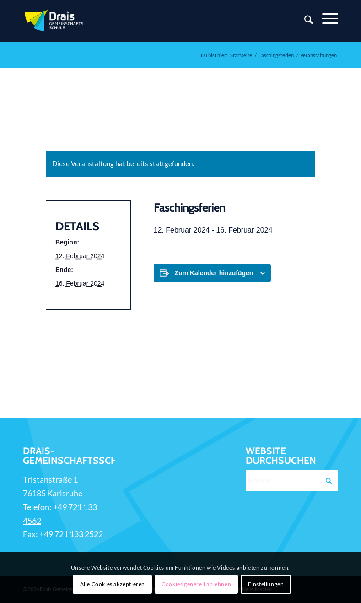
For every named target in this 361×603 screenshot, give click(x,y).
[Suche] (304, 21)
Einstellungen (266, 584)
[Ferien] (292, 480)
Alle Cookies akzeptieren (112, 584)
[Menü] (325, 18)
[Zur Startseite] (55, 21)
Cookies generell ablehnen (196, 584)
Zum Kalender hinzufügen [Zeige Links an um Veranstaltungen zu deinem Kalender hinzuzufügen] (214, 273)
